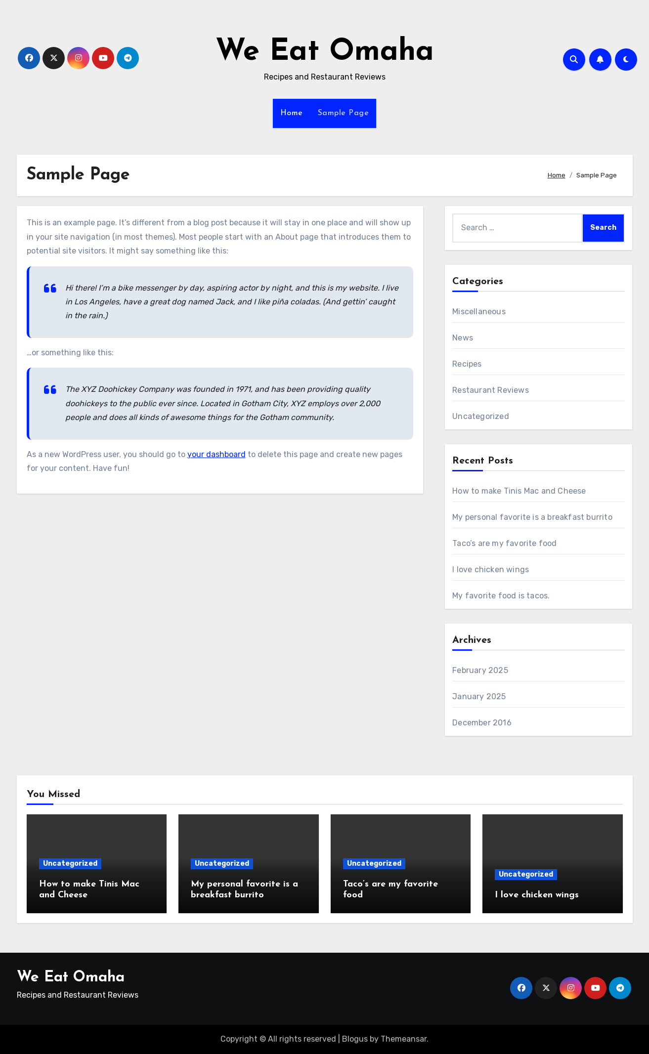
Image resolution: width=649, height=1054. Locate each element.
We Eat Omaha (325, 52)
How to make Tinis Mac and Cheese (519, 491)
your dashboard (216, 454)
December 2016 (482, 722)
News (462, 337)
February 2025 (480, 670)
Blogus (355, 1039)
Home (291, 113)
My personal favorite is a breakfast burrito (532, 517)
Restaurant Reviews (490, 390)
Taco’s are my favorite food (504, 543)
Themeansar (404, 1039)
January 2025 (479, 696)
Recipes (466, 364)
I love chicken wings (490, 569)
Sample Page (343, 113)
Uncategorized (480, 416)
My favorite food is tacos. (501, 595)
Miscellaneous (479, 311)
